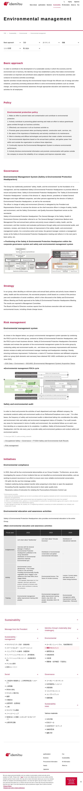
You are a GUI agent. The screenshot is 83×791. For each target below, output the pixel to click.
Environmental (23, 33)
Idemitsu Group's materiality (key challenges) (61, 629)
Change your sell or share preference (14, 788)
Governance (61, 674)
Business (46, 758)
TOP (5, 33)
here (22, 777)
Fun (63, 754)
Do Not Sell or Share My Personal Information (71, 781)
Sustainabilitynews (61, 705)
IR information (66, 761)
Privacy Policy (7, 786)
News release (33, 5)
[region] (41, 781)
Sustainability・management (21, 638)
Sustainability (12, 33)
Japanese (76, 1)
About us (64, 765)
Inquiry (70, 1)
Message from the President (21, 629)
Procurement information (50, 761)
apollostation (47, 754)
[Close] (81, 782)
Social (21, 674)
